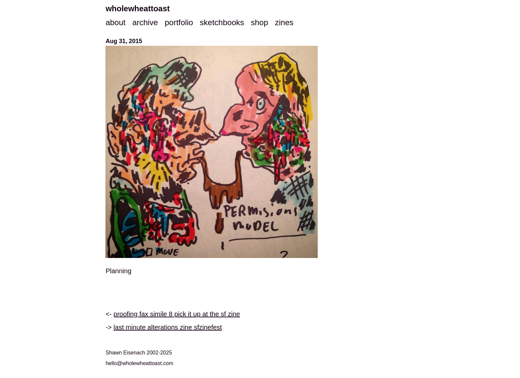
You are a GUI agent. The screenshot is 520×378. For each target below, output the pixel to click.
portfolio (179, 22)
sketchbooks (222, 22)
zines (284, 22)
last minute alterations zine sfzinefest (167, 327)
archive (145, 22)
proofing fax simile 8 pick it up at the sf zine (176, 314)
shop (259, 22)
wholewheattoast (137, 8)
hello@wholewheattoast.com (139, 363)
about (115, 22)
